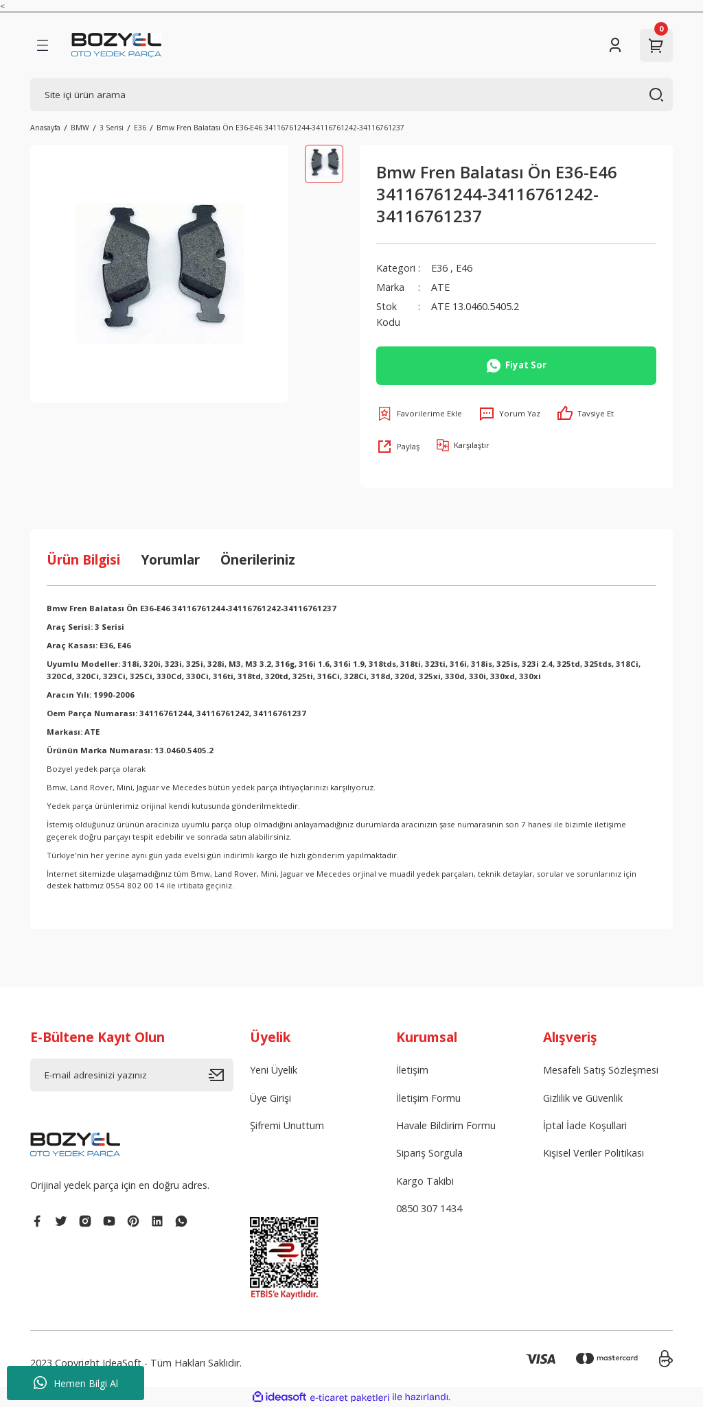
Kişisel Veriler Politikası (593, 1152)
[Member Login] (615, 45)
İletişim (412, 1069)
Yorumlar (170, 559)
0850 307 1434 (429, 1208)
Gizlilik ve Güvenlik (583, 1097)
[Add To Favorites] (419, 413)
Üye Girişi (270, 1097)
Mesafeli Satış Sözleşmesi (600, 1069)
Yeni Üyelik (273, 1069)
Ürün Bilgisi (83, 559)
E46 (464, 267)
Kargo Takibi (425, 1180)
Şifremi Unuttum (287, 1125)
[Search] (351, 94)
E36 (439, 267)
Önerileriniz (257, 559)
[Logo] (116, 45)
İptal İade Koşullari (585, 1125)
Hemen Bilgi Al (76, 1383)
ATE (440, 287)
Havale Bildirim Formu (446, 1125)
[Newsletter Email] (131, 1075)
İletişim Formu (428, 1097)
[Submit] (221, 1075)
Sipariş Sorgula (429, 1152)
